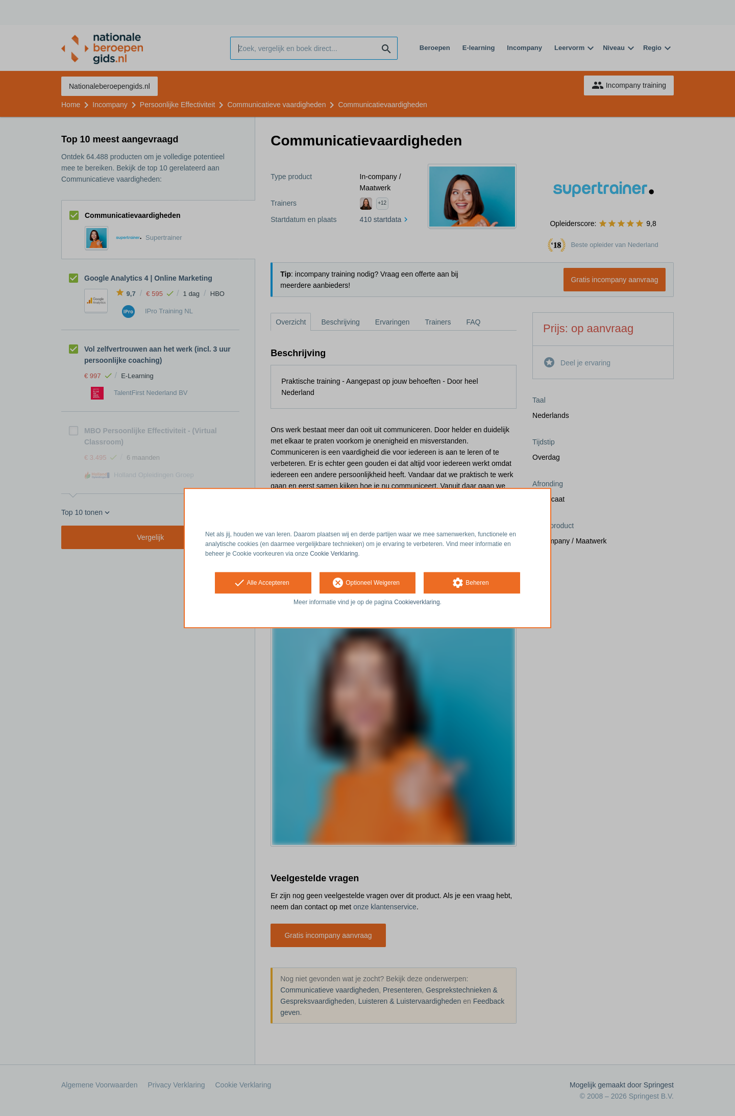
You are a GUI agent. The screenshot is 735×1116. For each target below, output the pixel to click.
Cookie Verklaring (334, 553)
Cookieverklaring (416, 602)
